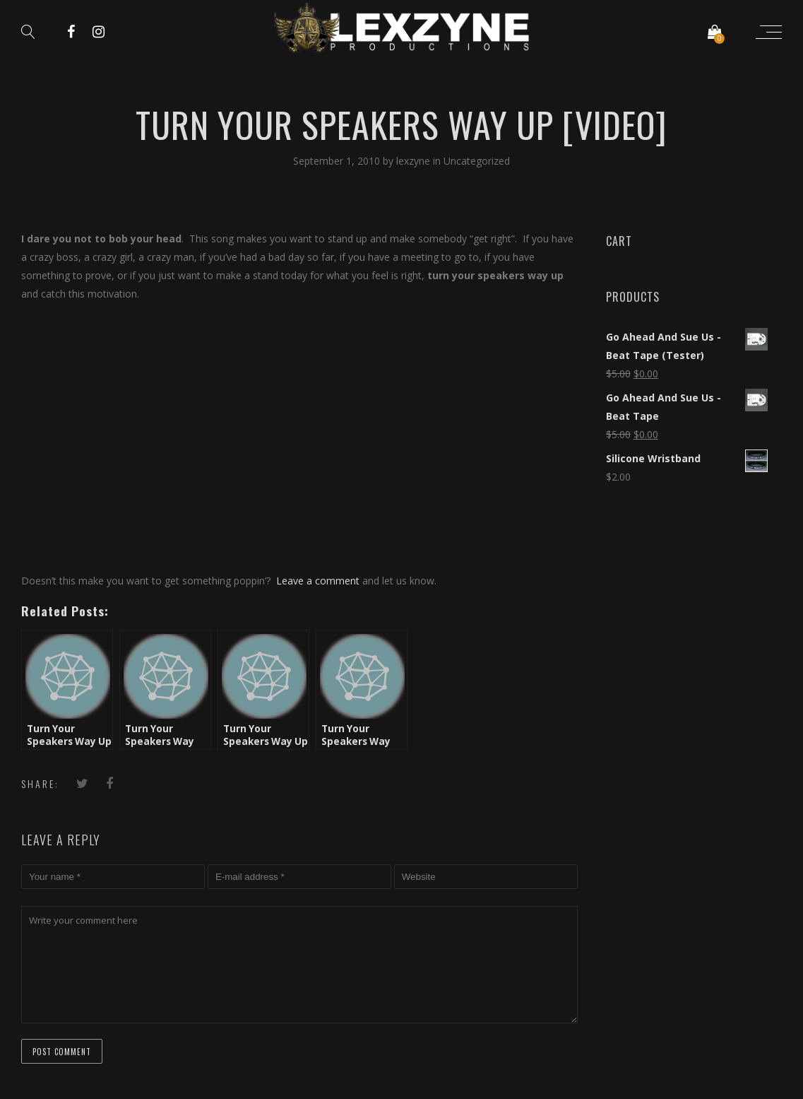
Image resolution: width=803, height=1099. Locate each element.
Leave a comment (317, 580)
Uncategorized (477, 161)
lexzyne (414, 161)
